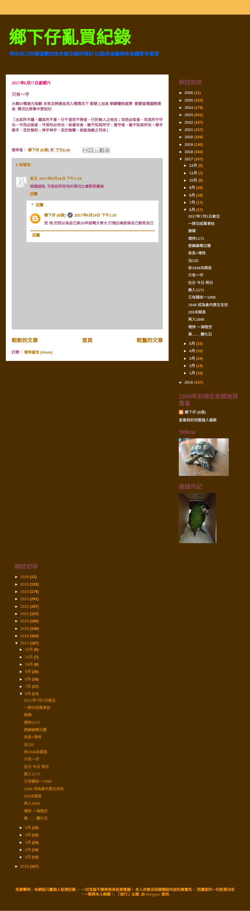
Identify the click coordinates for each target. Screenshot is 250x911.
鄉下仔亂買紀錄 (70, 37)
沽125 (193, 260)
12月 (193, 165)
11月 (193, 173)
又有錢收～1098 (201, 297)
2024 (189, 107)
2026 (189, 93)
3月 (192, 358)
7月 (192, 202)
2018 (189, 152)
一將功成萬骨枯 (201, 223)
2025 (189, 100)
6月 (192, 210)
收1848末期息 (200, 268)
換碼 (192, 231)
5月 (192, 343)
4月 (192, 351)
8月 (192, 195)
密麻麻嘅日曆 (199, 246)
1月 (192, 373)
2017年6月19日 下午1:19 (60, 178)
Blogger (153, 894)
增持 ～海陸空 (200, 327)
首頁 (87, 340)
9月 (192, 187)
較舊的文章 (150, 340)
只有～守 (195, 275)
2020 (189, 137)
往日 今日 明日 (200, 283)
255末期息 (197, 312)
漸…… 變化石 (200, 334)
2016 (189, 382)
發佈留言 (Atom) (38, 352)
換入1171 (196, 290)
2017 (189, 159)
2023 (189, 115)
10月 (193, 180)
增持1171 (196, 238)
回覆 (34, 194)
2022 (189, 122)
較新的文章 (25, 340)
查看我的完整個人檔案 (198, 420)
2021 (189, 129)
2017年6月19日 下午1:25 (95, 215)
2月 (192, 366)
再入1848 (196, 319)
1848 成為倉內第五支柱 (208, 305)
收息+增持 (197, 253)
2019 (189, 144)
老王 (34, 178)
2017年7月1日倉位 (203, 216)
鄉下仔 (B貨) (55, 215)
